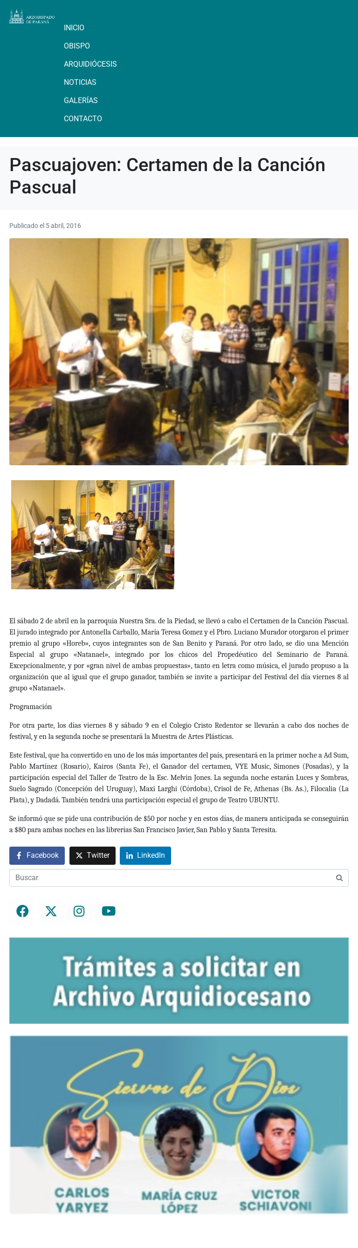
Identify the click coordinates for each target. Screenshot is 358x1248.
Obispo (77, 45)
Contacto (83, 118)
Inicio (74, 27)
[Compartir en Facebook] (37, 856)
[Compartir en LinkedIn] (145, 856)
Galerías (81, 100)
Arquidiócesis (90, 64)
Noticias (80, 82)
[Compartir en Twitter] (92, 856)
